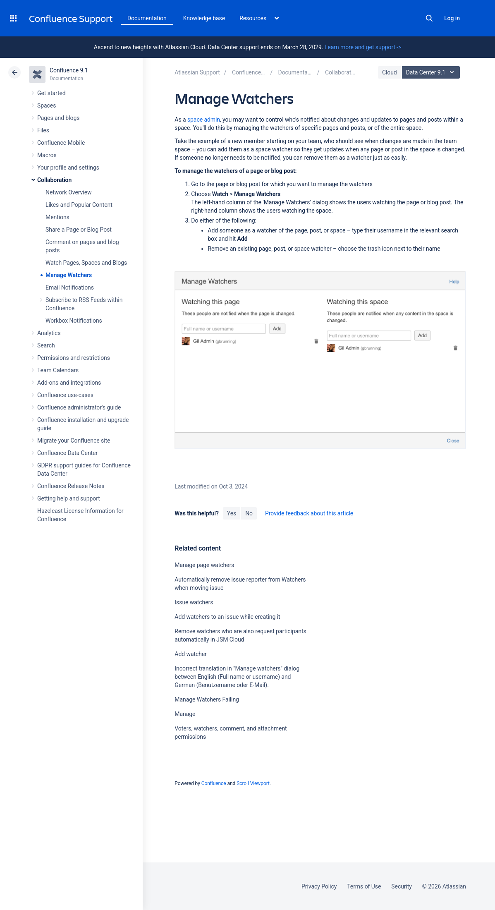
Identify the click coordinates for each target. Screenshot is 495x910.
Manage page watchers (204, 565)
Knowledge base (204, 18)
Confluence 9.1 (69, 70)
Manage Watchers (68, 275)
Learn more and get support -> (363, 47)
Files (43, 130)
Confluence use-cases (65, 395)
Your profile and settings (68, 167)
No (249, 513)
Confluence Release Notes (70, 486)
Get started (51, 93)
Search (429, 18)
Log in (452, 18)
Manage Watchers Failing (207, 699)
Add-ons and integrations (69, 382)
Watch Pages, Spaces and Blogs (86, 262)
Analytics (48, 333)
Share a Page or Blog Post (78, 229)
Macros (47, 155)
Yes (231, 513)
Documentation (147, 18)
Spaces (46, 105)
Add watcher (191, 654)
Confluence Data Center (67, 453)
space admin (203, 119)
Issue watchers (194, 602)
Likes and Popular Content (78, 204)
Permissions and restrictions (73, 357)
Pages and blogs (58, 118)
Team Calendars (58, 370)
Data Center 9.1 (432, 72)
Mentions (57, 217)
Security (401, 886)
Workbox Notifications (73, 320)
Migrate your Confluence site (73, 440)
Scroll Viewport (253, 783)
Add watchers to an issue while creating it (227, 616)
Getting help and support (68, 498)
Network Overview (68, 192)
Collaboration (54, 180)
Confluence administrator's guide (79, 407)
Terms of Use (364, 886)
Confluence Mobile (61, 142)
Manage (185, 714)
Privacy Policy (319, 886)
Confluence (213, 783)
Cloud (389, 72)
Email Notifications (69, 287)
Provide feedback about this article (309, 513)
